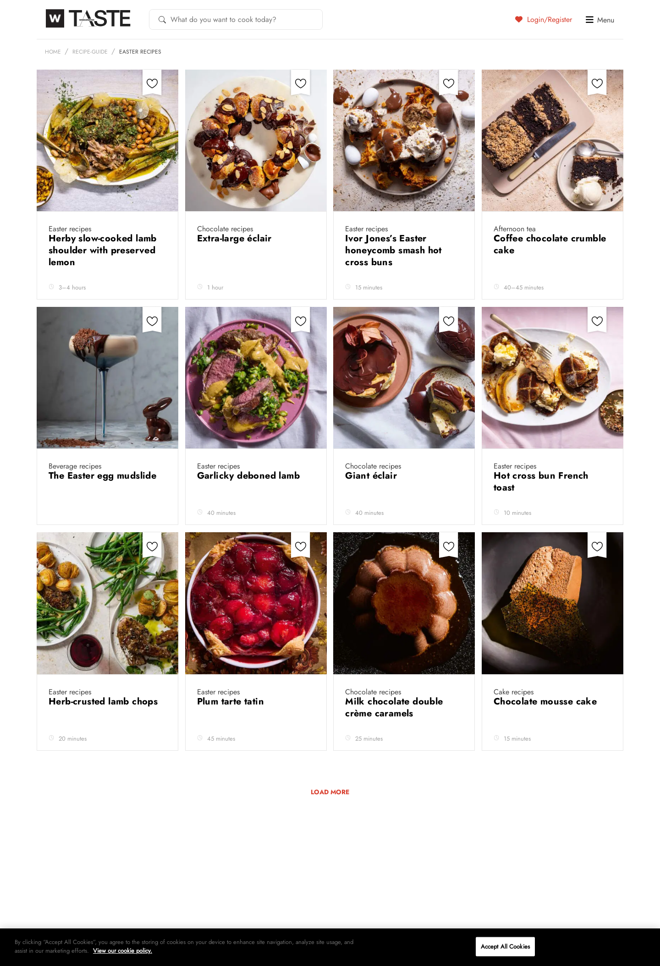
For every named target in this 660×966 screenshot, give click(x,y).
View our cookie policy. (122, 950)
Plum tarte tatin (232, 701)
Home (53, 52)
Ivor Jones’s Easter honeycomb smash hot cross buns (393, 250)
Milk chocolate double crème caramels (394, 707)
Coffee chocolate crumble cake (550, 244)
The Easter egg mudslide (104, 475)
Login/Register (543, 19)
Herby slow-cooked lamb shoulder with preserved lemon (103, 250)
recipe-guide (90, 52)
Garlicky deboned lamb (250, 475)
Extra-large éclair (236, 238)
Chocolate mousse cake (547, 701)
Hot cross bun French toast (541, 481)
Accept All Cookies (505, 946)
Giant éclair (372, 475)
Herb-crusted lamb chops (105, 701)
